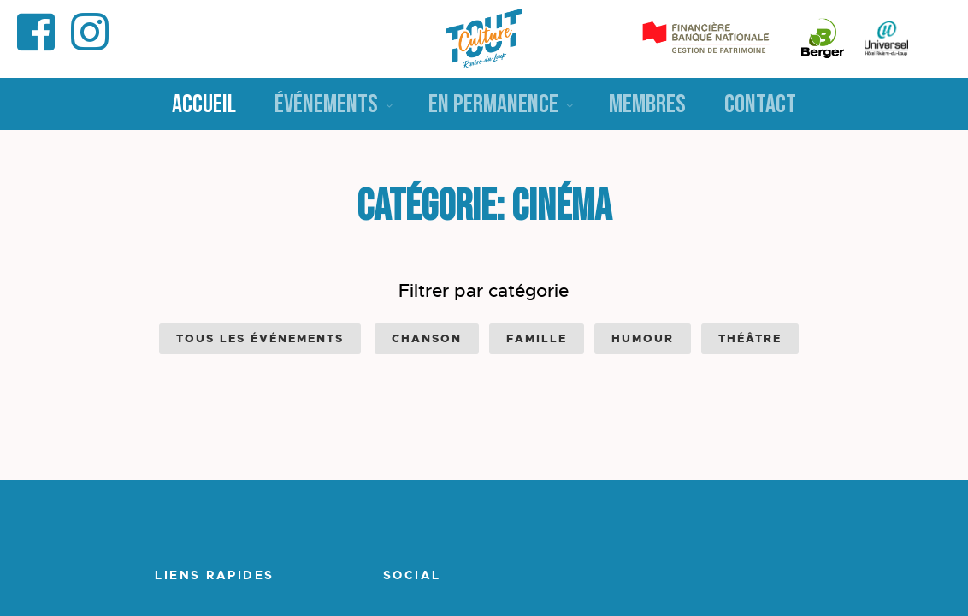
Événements (326, 104)
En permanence (493, 104)
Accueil (204, 104)
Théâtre (750, 338)
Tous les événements (260, 338)
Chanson (427, 338)
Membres (647, 104)
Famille (536, 338)
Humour (642, 338)
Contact (760, 104)
